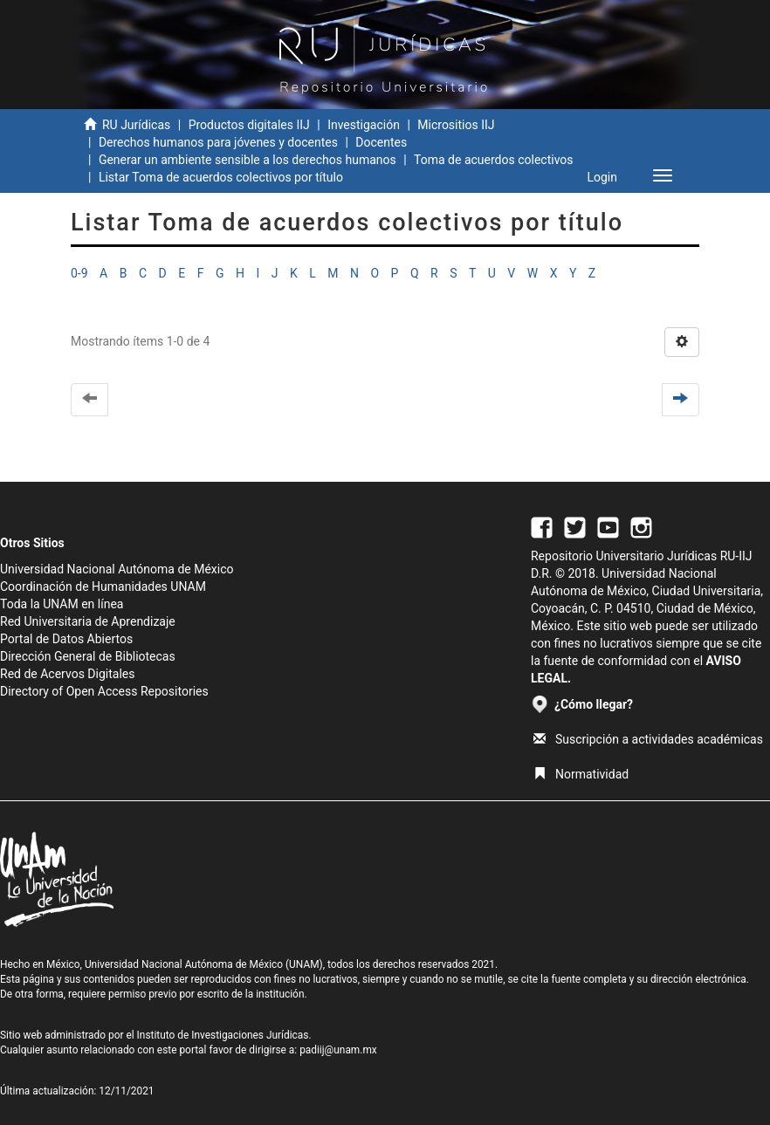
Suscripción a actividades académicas (648, 739)
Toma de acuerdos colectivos (493, 160)
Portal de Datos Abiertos (66, 639)
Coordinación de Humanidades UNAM (103, 586)
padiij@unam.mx (338, 1050)
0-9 (79, 273)
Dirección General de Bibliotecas (87, 656)
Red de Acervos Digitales (67, 674)
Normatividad (581, 774)
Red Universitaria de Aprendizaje (87, 621)
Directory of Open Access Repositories (104, 691)
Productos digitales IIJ (249, 125)
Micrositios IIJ (455, 125)
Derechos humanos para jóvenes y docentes (218, 142)
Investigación (363, 125)
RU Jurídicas (136, 125)
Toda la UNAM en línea (61, 604)
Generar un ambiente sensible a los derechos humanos (247, 160)
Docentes (381, 142)
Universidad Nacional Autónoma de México (117, 569)
